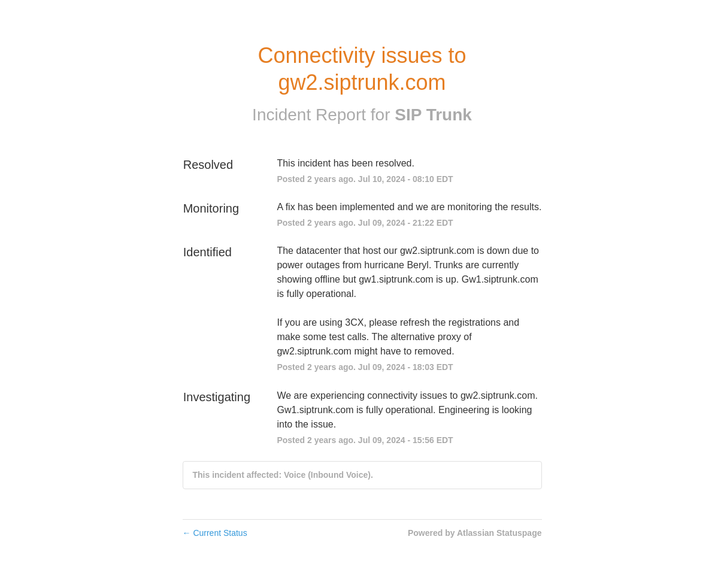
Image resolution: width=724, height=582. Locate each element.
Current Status (215, 533)
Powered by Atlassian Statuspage (475, 533)
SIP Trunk (433, 114)
